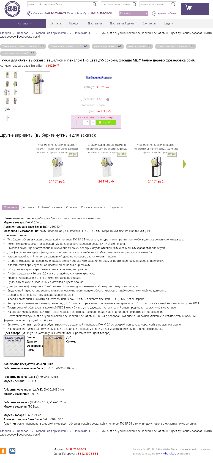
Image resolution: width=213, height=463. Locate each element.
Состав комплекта (93, 207)
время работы (166, 13)
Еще (167, 23)
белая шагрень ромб (69, 46)
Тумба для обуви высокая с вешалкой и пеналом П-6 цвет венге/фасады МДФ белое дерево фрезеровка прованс (156, 149)
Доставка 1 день (122, 23)
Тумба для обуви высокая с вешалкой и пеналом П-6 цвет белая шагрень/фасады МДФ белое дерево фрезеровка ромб (106, 149)
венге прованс (108, 46)
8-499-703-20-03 (55, 13)
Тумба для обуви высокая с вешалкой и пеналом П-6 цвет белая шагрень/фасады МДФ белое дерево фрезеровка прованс (57, 149)
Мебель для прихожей (51, 33)
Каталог (22, 33)
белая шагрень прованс (23, 46)
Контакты (149, 23)
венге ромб (139, 46)
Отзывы (71, 207)
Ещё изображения (50, 207)
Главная (5, 33)
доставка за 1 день (73, 154)
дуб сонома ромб (18, 53)
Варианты (116, 207)
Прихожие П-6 (83, 33)
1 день (101, 99)
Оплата (56, 23)
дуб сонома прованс (176, 46)
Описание (10, 207)
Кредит (74, 23)
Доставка (95, 23)
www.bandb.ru (167, 453)
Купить (108, 122)
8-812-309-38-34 (101, 13)
